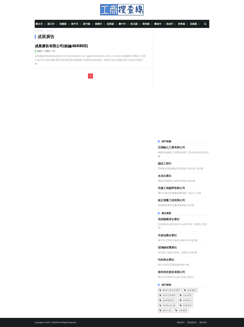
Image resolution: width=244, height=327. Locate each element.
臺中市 (122, 24)
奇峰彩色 (187, 300)
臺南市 (157, 24)
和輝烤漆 (187, 305)
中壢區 (47, 51)
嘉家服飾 (191, 290)
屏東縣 (181, 24)
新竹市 (74, 24)
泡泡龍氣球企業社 (169, 219)
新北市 (51, 24)
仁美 (53, 51)
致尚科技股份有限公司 (171, 272)
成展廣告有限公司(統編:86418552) (61, 45)
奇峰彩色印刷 (169, 305)
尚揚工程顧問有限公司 (171, 188)
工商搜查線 (54, 322)
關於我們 (203, 322)
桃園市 (98, 24)
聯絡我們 (180, 322)
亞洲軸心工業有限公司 (171, 147)
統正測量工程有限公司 (171, 200)
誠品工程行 (164, 163)
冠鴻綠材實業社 (167, 247)
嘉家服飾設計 (169, 300)
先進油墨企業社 (167, 235)
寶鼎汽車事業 (169, 295)
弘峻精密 (182, 310)
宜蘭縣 (62, 24)
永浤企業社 (164, 176)
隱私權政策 (192, 322)
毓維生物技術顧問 (171, 290)
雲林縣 (145, 24)
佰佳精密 (187, 295)
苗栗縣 (110, 24)
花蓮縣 (193, 24)
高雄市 (169, 24)
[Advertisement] (183, 85)
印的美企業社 (166, 259)
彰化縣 (134, 24)
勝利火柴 (166, 310)
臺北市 (39, 24)
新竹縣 (86, 24)
